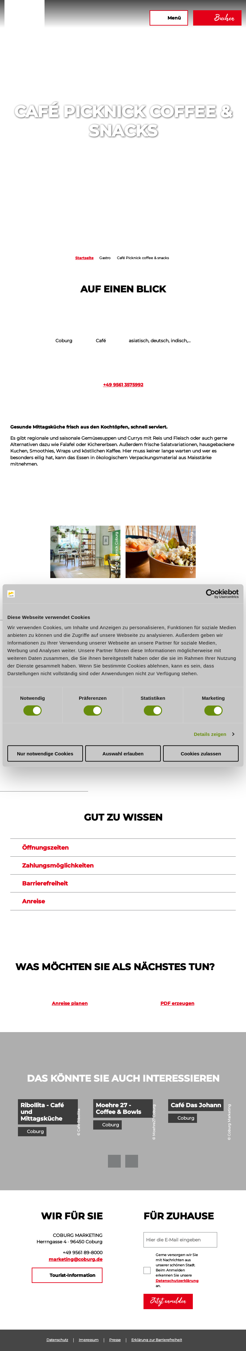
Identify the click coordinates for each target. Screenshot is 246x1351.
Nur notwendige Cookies (45, 753)
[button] (75, 18)
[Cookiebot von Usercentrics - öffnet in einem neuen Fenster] (211, 594)
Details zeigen (210, 734)
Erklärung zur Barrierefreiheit (156, 1340)
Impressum (89, 1340)
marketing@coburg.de (75, 1259)
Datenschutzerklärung (177, 1281)
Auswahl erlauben (123, 753)
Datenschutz (57, 1340)
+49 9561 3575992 (123, 384)
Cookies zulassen (201, 753)
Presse (115, 1340)
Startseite (84, 258)
